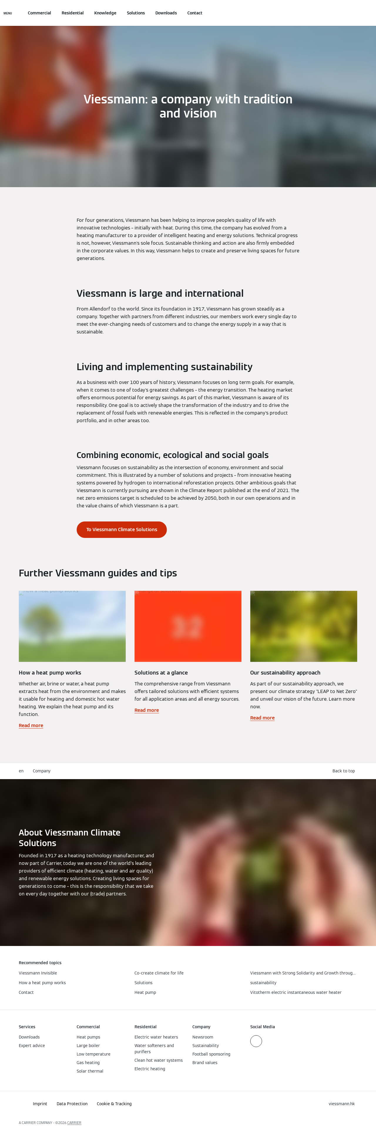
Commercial (39, 13)
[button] (345, 771)
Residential (73, 13)
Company (42, 771)
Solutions (136, 13)
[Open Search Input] (354, 13)
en (21, 771)
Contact (194, 13)
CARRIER (74, 1122)
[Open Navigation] (7, 13)
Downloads (166, 13)
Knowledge (105, 13)
